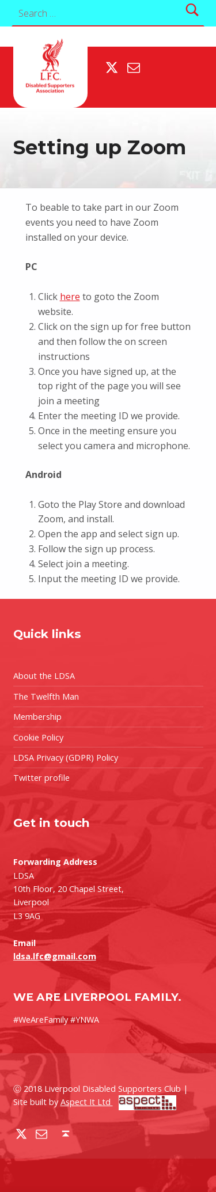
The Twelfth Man (46, 696)
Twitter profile (41, 777)
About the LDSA (44, 675)
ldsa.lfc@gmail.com (54, 956)
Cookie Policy (38, 737)
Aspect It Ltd (118, 1101)
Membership (37, 716)
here (70, 296)
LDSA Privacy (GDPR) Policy (65, 757)
